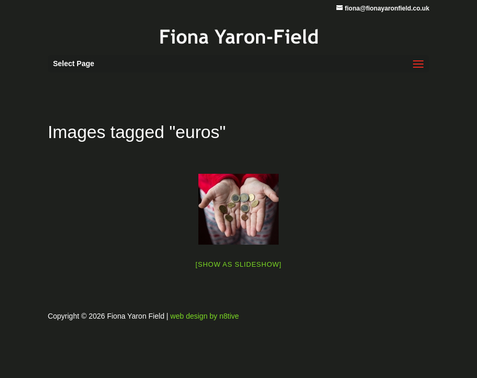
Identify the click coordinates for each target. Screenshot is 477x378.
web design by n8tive (205, 316)
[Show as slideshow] (239, 264)
